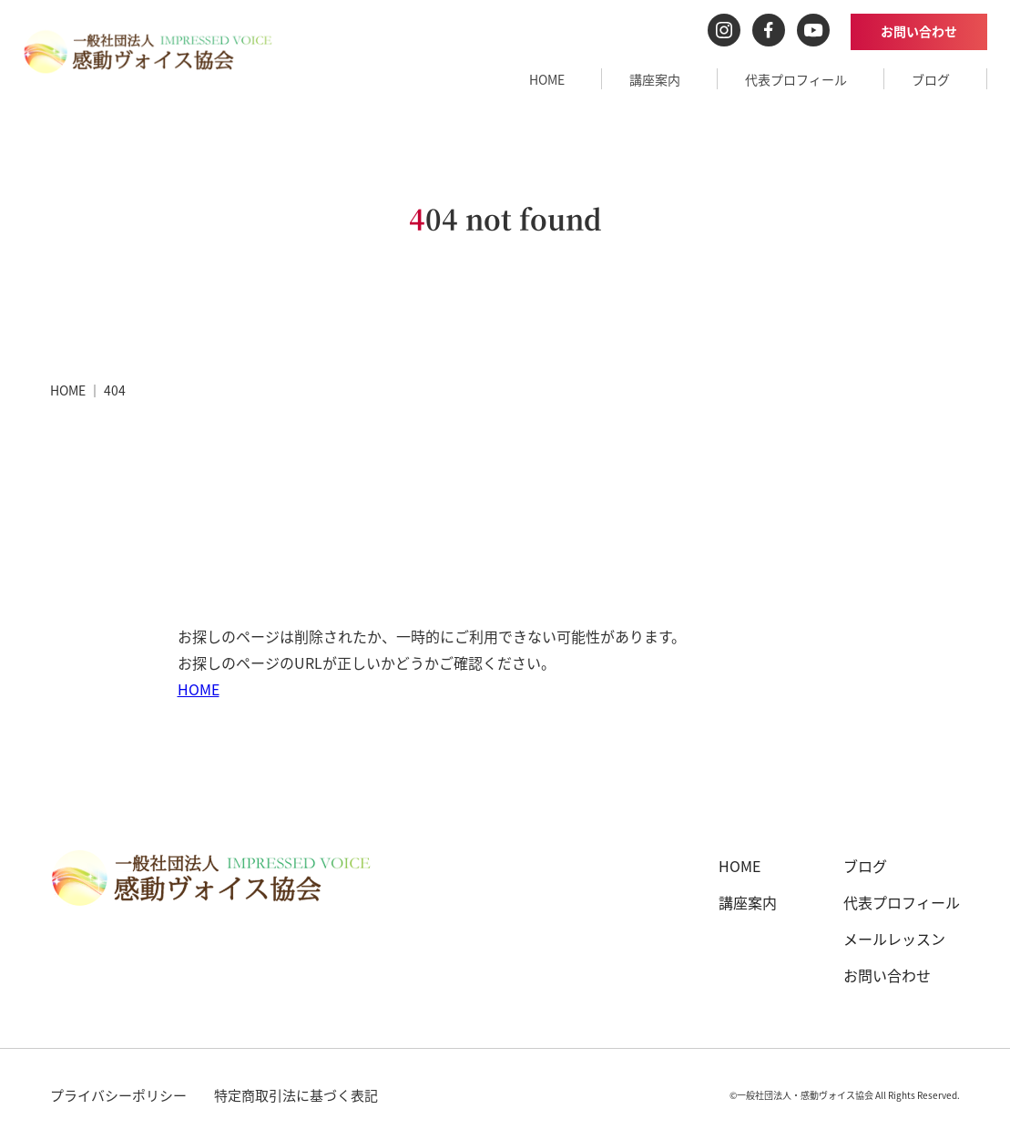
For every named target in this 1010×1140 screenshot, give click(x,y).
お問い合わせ (919, 31)
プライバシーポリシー (118, 1095)
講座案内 (654, 79)
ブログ (931, 79)
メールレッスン (894, 939)
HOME (547, 79)
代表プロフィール (796, 79)
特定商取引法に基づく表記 (296, 1095)
